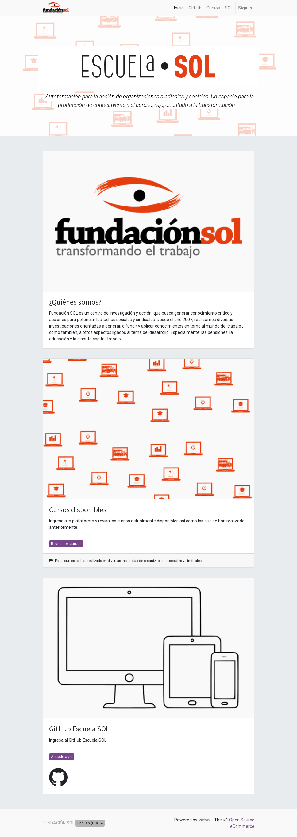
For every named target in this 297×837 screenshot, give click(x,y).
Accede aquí (61, 757)
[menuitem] (179, 8)
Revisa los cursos (66, 544)
